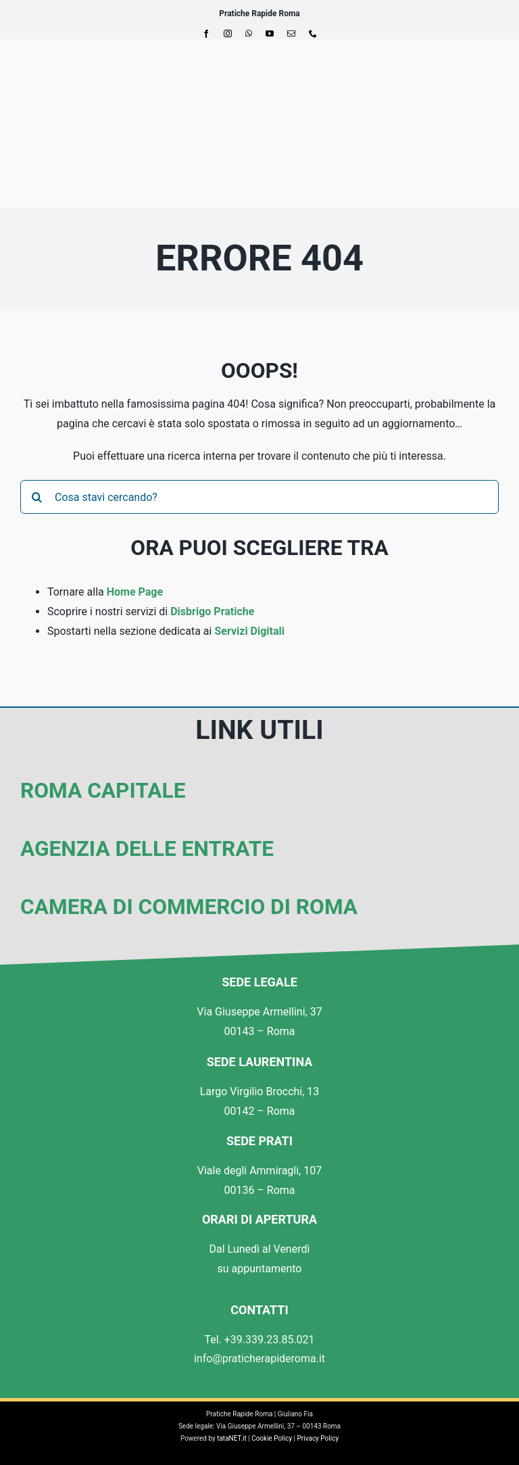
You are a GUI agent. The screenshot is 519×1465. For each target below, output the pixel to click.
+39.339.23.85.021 (269, 1339)
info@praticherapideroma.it (259, 1358)
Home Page (135, 591)
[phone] (313, 34)
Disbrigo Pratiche (212, 611)
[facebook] (206, 34)
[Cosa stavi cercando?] (259, 497)
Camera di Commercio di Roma (188, 906)
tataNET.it (232, 1438)
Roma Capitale (102, 790)
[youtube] (270, 34)
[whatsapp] (248, 34)
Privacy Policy (318, 1438)
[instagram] (228, 34)
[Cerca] (37, 497)
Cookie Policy (271, 1438)
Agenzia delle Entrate (147, 848)
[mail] (291, 34)
